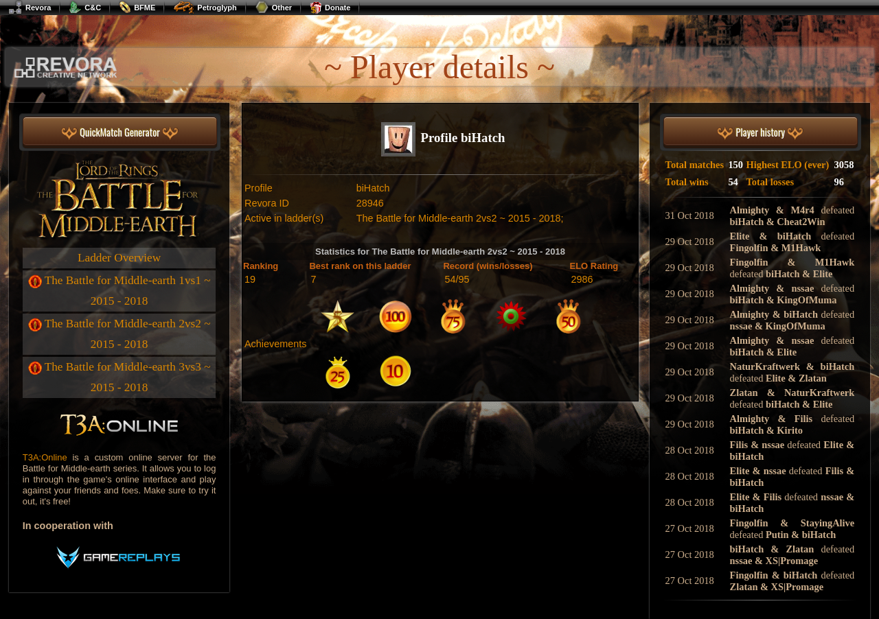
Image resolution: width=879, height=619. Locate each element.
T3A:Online (45, 457)
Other (273, 7)
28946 (370, 203)
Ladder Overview (119, 257)
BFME (137, 7)
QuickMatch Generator (120, 133)
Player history (760, 133)
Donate (330, 7)
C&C (85, 7)
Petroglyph (204, 7)
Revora (29, 7)
